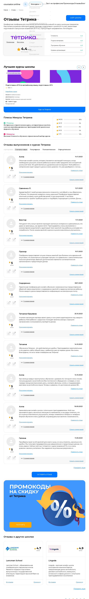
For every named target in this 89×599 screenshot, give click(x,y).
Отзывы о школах (27, 588)
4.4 (10, 88)
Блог (83, 3)
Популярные (35, 149)
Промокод (37, 560)
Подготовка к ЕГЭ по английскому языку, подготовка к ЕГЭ (29, 85)
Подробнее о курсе (11, 91)
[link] (75, 18)
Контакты (14, 588)
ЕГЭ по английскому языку (13, 73)
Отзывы (75, 3)
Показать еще (79, 468)
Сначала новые (21, 149)
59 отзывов (24, 52)
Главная (6, 10)
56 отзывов (9, 560)
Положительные (48, 149)
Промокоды (64, 3)
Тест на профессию (49, 4)
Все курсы (20, 42)
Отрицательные (64, 149)
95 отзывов (52, 560)
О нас (6, 588)
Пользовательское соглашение (16, 595)
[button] (25, 4)
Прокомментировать (26, 172)
